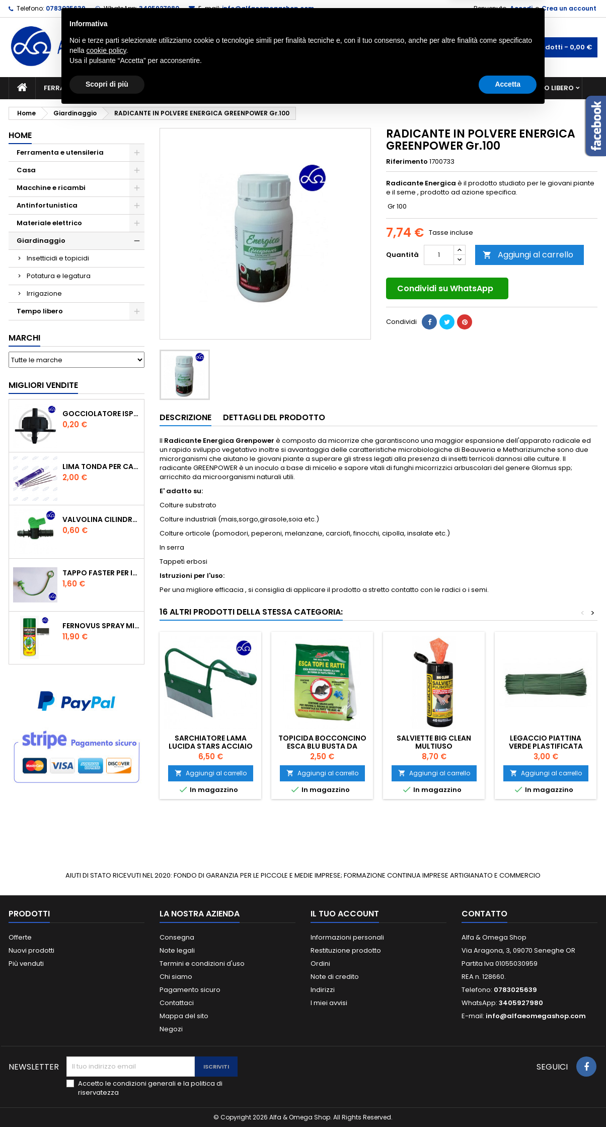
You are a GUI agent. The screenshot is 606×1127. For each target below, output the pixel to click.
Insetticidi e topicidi (58, 258)
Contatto (484, 913)
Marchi (24, 338)
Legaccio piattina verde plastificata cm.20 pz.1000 (546, 746)
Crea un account (569, 8)
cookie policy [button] (106, 1066)
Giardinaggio (395, 88)
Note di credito (335, 976)
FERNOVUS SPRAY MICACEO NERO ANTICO (101, 626)
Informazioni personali (347, 937)
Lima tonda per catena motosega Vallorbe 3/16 (101, 466)
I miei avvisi (329, 1003)
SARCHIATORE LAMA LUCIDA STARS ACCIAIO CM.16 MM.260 (211, 746)
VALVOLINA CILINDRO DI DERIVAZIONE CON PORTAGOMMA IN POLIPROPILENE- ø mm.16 (101, 519)
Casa (342, 88)
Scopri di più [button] (107, 1099)
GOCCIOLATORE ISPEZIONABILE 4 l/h (101, 414)
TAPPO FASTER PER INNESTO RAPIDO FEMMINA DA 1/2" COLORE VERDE (101, 573)
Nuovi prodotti (31, 950)
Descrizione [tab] (185, 417)
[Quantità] (439, 255)
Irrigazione (44, 293)
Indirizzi (323, 990)
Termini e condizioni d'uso (202, 963)
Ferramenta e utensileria (90, 88)
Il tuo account (345, 913)
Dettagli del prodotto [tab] (274, 417)
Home (20, 135)
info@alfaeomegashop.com (268, 8)
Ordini (320, 963)
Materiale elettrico (279, 88)
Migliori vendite (43, 385)
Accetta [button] (507, 1099)
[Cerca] (303, 47)
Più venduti (26, 963)
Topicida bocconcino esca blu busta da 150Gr (322, 746)
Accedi (521, 8)
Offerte (20, 937)
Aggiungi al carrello (528, 254)
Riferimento (407, 161)
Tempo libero (550, 88)
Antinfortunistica (473, 88)
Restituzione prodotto (346, 950)
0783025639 (66, 8)
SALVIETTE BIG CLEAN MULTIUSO (434, 742)
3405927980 (159, 8)
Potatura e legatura (59, 276)
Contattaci (177, 1003)
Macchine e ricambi (189, 88)
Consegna (177, 937)
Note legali (177, 950)
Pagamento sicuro (190, 990)
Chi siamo (176, 976)
